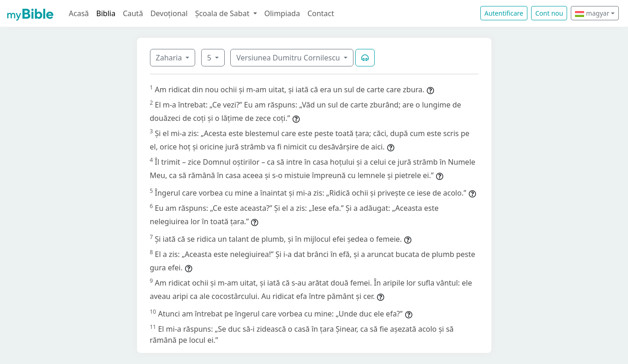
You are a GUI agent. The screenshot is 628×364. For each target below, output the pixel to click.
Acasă (79, 13)
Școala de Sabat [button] (223, 13)
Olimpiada (282, 13)
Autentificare (503, 13)
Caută (133, 13)
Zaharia (170, 58)
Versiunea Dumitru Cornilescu (289, 58)
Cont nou (549, 13)
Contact (320, 13)
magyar (592, 13)
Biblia (106, 13)
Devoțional (169, 13)
